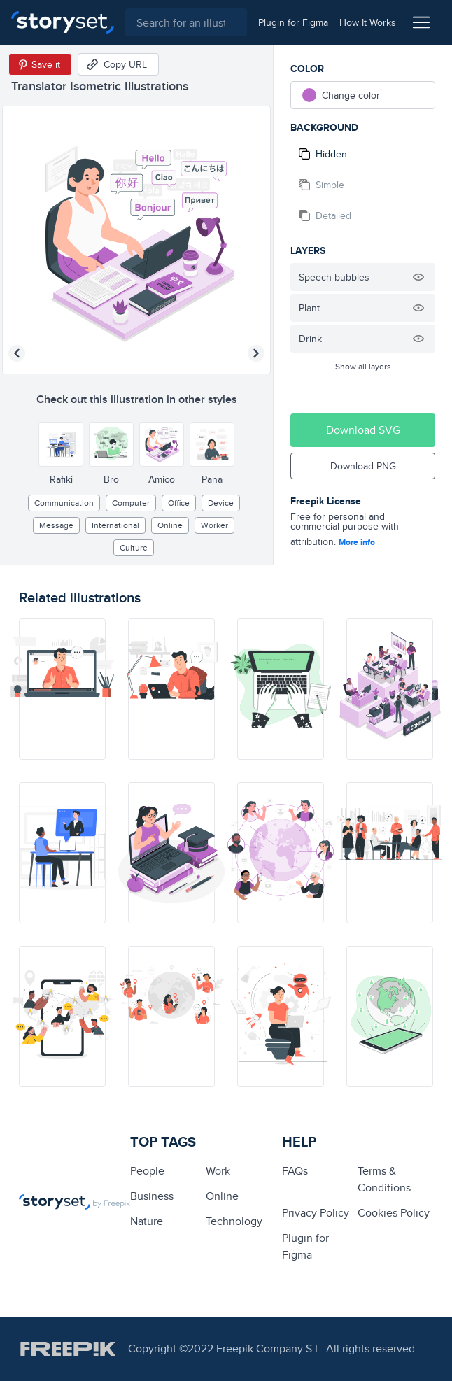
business (152, 1196)
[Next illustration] (256, 353)
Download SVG (363, 430)
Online (170, 525)
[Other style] (60, 444)
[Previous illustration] (16, 353)
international (115, 525)
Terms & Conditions (384, 1179)
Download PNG (363, 466)
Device (221, 503)
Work (218, 1171)
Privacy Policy (315, 1213)
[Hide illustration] (418, 277)
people (147, 1171)
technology (234, 1221)
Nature (146, 1221)
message (56, 525)
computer (131, 503)
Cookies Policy (394, 1213)
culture (134, 547)
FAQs (295, 1171)
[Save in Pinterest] (40, 64)
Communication (64, 503)
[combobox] (186, 22)
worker (214, 525)
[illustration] (62, 689)
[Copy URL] (118, 64)
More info (357, 542)
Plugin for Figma (305, 1246)
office (179, 503)
